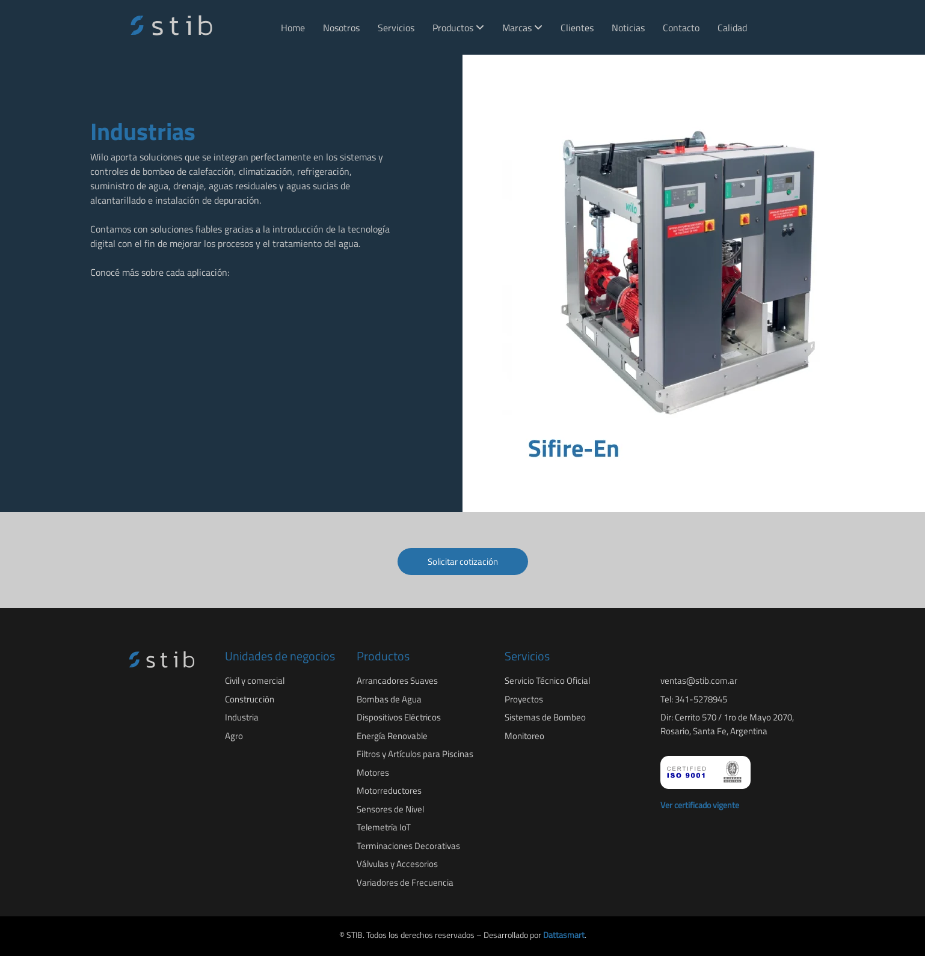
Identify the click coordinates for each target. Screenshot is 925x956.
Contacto (681, 27)
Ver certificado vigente (699, 805)
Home (293, 27)
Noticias (628, 27)
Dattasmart (564, 934)
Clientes (577, 27)
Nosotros (341, 27)
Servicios (396, 27)
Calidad (732, 27)
